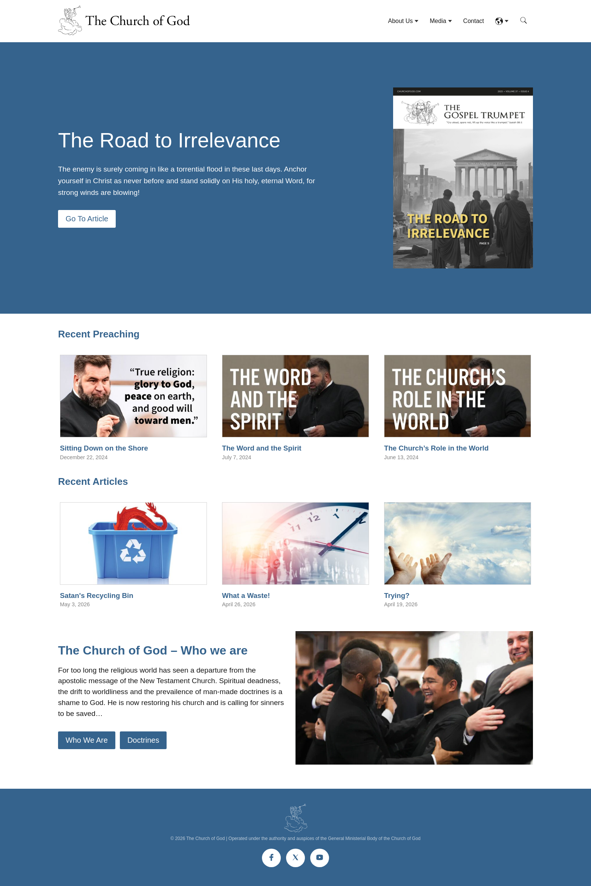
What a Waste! (246, 595)
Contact (473, 21)
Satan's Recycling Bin (96, 595)
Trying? (397, 595)
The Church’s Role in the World (436, 448)
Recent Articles (93, 481)
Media (438, 21)
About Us (400, 21)
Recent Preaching (98, 334)
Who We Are (87, 740)
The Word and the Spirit (262, 448)
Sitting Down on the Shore (104, 448)
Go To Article (87, 219)
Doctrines (143, 740)
